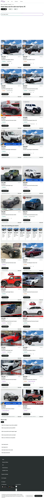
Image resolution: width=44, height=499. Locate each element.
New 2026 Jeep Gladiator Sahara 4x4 (22, 239)
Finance (21, 1)
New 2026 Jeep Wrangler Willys (16, 239)
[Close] (43, 492)
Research (16, 1)
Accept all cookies (38, 495)
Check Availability (5, 94)
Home (2, 4)
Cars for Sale (5, 4)
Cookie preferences (29, 495)
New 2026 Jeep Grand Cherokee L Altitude (28, 240)
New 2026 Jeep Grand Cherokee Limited (34, 240)
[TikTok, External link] (16, 491)
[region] (22, 495)
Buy (8, 1)
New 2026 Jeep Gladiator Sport (3, 240)
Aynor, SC (9, 4)
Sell (11, 1)
